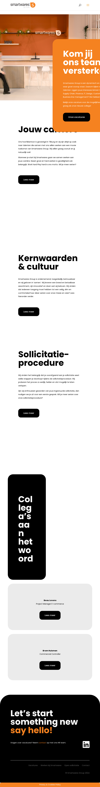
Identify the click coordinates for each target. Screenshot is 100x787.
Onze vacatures (76, 117)
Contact (86, 765)
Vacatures (33, 765)
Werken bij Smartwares (51, 765)
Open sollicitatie (71, 765)
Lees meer (28, 179)
